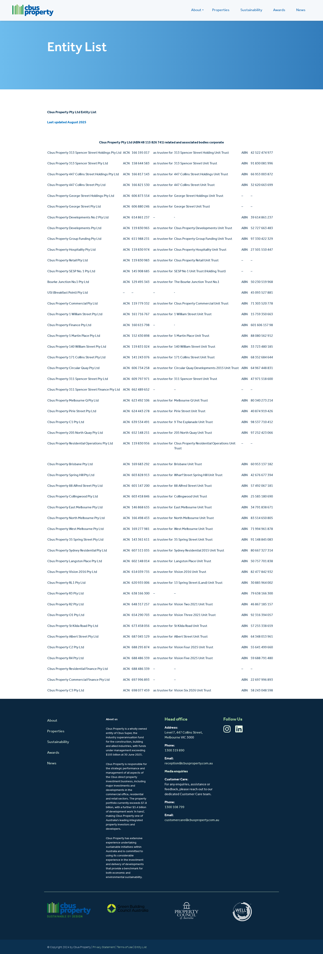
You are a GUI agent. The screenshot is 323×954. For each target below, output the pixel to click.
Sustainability (251, 10)
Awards (279, 10)
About (196, 10)
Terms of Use (125, 947)
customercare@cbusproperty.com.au (192, 820)
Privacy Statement (104, 947)
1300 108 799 (174, 807)
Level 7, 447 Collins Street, (184, 732)
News (300, 10)
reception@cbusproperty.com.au (189, 763)
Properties (220, 10)
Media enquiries (176, 771)
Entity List (141, 947)
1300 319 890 (174, 750)
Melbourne (172, 737)
